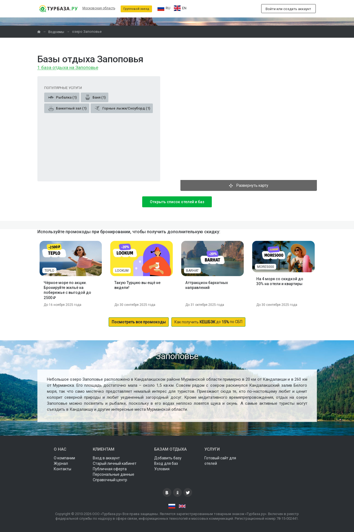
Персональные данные (113, 474)
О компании (64, 458)
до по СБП (208, 322)
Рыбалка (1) (62, 97)
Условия (161, 469)
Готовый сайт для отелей (220, 461)
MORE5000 (265, 267)
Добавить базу (168, 458)
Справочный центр (110, 480)
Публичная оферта (110, 469)
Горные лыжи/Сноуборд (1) (122, 108)
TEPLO (49, 271)
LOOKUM (122, 271)
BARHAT (192, 271)
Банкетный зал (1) (67, 108)
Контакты (62, 469)
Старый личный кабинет (114, 463)
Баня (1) (95, 97)
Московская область (98, 8)
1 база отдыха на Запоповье (67, 67)
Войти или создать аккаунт (288, 9)
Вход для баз (166, 463)
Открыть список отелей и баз (177, 202)
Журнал (61, 463)
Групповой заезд (136, 9)
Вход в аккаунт (106, 458)
